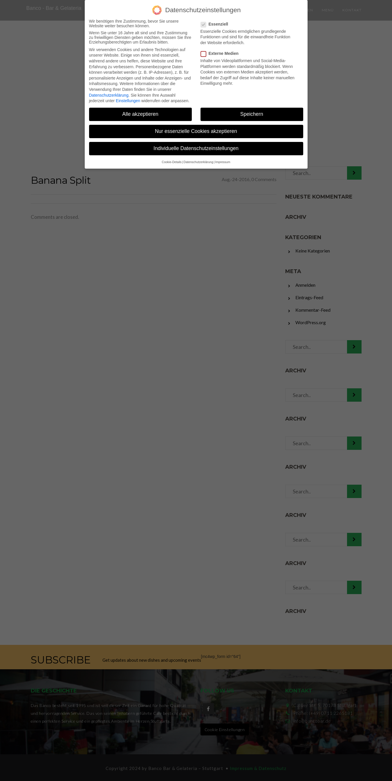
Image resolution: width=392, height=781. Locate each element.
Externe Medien (221, 50)
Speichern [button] (251, 111)
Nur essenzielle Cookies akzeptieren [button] (196, 128)
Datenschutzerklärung (109, 92)
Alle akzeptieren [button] (140, 111)
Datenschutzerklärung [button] (198, 159)
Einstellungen (128, 98)
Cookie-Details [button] (172, 159)
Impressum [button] (222, 159)
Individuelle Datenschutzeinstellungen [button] (196, 146)
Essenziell (216, 21)
